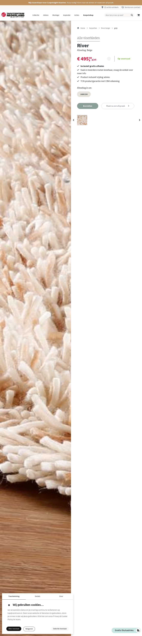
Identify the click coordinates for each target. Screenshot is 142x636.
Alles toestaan (13, 628)
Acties (76, 15)
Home (81, 28)
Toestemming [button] (13, 596)
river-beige (105, 28)
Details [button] (37, 596)
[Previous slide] (73, 120)
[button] (71, 2)
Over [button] (61, 596)
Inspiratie (66, 15)
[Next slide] (139, 120)
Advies (45, 15)
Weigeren (29, 629)
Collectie (35, 15)
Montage (55, 15)
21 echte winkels (111, 7)
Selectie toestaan (60, 628)
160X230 (83, 94)
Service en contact (132, 7)
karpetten (93, 28)
